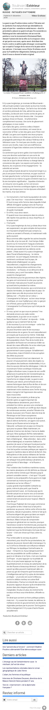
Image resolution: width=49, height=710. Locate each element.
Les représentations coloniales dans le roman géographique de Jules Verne (21, 669)
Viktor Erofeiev (38, 16)
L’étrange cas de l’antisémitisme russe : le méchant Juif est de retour (20, 663)
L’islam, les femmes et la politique (16, 675)
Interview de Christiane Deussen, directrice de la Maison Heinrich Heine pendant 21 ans (22, 679)
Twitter (24, 623)
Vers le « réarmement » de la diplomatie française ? (19, 686)
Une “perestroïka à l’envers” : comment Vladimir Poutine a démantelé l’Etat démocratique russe (22, 648)
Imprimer (30, 623)
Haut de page (38, 708)
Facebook (17, 623)
